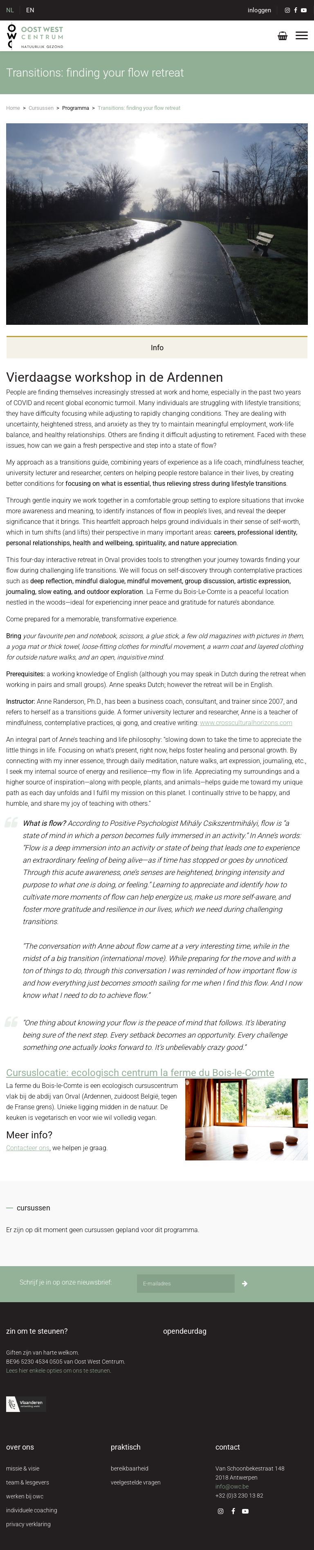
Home (13, 108)
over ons (20, 1447)
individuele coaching (31, 1510)
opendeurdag (184, 1331)
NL (10, 10)
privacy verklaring (28, 1524)
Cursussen (41, 108)
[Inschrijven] (245, 1283)
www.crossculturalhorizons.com (246, 723)
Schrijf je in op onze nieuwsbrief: (66, 1282)
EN (30, 10)
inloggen (259, 10)
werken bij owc (24, 1496)
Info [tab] (157, 347)
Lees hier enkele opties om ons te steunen (58, 1370)
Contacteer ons (27, 1148)
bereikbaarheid (129, 1468)
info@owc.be (232, 1486)
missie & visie (22, 1468)
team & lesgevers (27, 1482)
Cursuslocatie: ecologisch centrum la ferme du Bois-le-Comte (140, 1073)
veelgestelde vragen (136, 1482)
